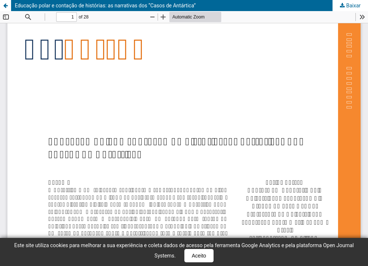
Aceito (199, 256)
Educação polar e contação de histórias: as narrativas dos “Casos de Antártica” (105, 5)
